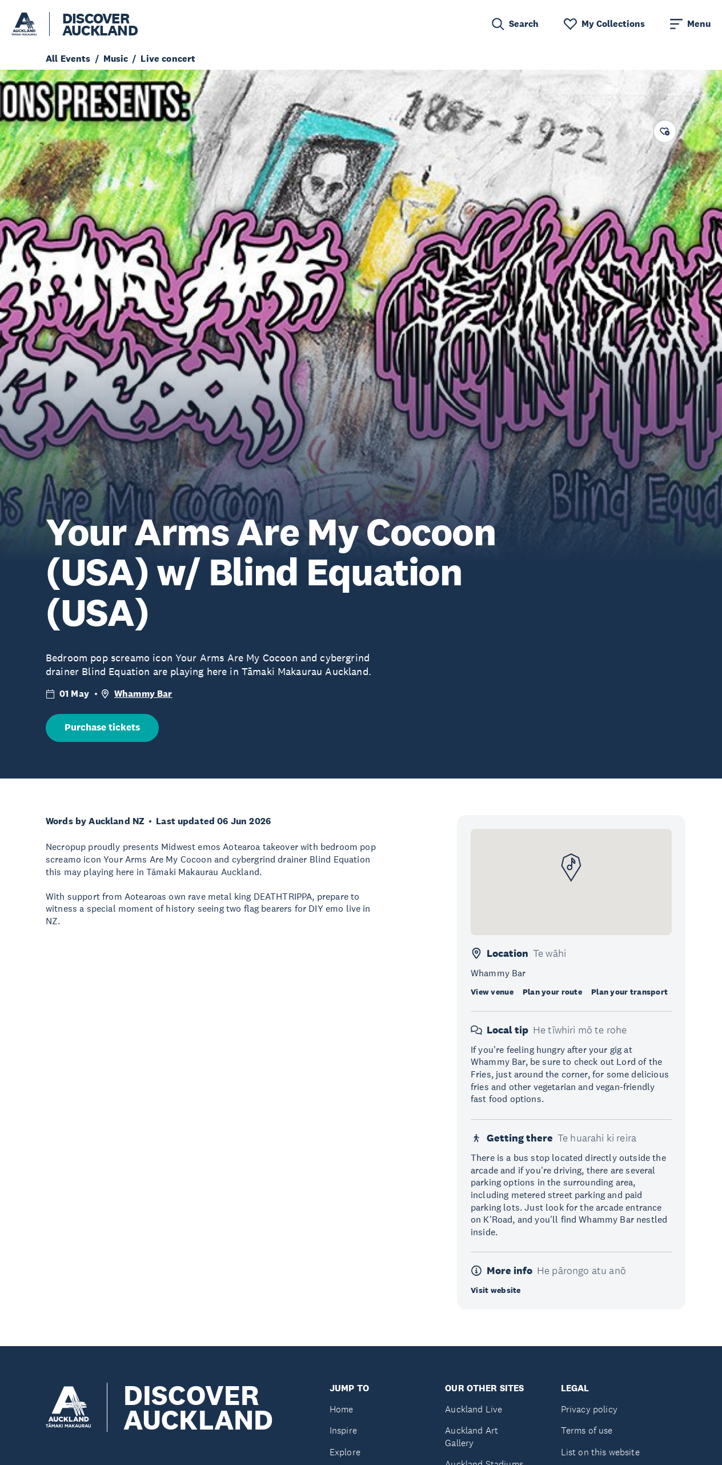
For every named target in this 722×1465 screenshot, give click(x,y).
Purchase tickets (102, 727)
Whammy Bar (143, 694)
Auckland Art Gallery (471, 1436)
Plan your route (552, 992)
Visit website (496, 1290)
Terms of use (587, 1430)
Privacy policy (589, 1409)
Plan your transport (629, 992)
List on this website (600, 1452)
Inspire (343, 1430)
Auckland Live (473, 1409)
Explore (345, 1452)
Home (342, 1409)
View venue (492, 992)
